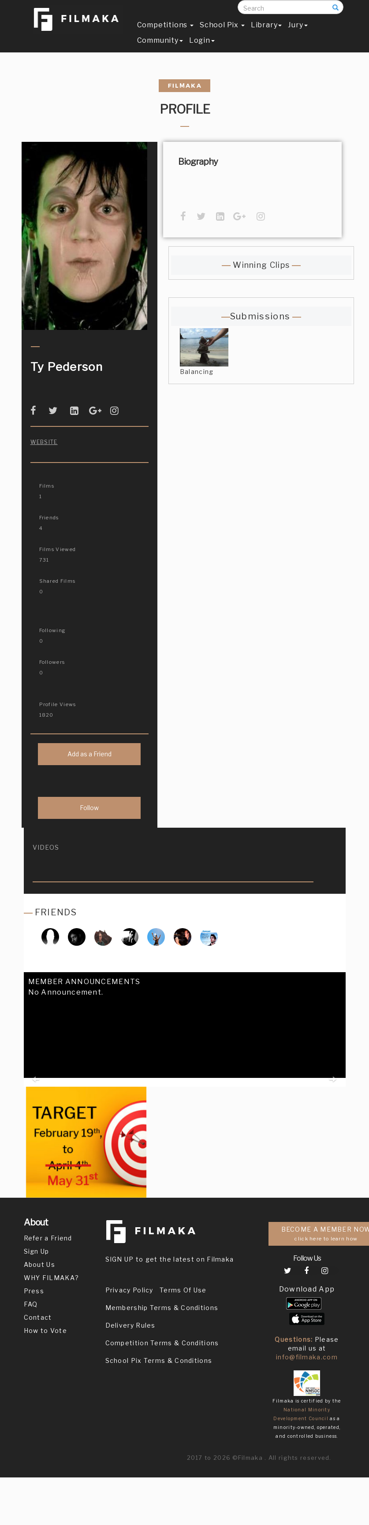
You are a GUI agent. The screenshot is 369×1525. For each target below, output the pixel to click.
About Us (39, 1264)
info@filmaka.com (307, 1357)
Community (160, 49)
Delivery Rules (130, 1325)
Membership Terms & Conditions (162, 1307)
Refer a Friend (48, 1238)
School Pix (222, 34)
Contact (38, 1317)
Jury (297, 34)
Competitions (165, 34)
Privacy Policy (129, 1290)
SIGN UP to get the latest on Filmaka (169, 1259)
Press (34, 1291)
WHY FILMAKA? (51, 1277)
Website (44, 442)
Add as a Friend (89, 754)
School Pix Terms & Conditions (158, 1360)
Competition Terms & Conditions (162, 1343)
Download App (307, 1289)
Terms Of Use (183, 1290)
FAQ (31, 1304)
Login (202, 49)
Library (266, 34)
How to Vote (45, 1330)
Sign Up (36, 1251)
